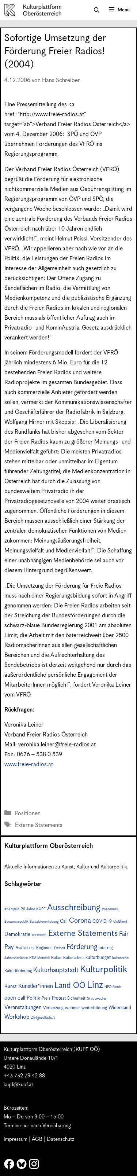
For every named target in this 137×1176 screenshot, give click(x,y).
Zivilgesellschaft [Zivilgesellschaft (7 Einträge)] (43, 1017)
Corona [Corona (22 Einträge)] (80, 921)
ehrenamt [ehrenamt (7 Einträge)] (39, 935)
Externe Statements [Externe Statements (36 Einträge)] (83, 933)
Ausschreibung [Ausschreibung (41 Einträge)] (73, 908)
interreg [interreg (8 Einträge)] (106, 947)
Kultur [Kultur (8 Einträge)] (56, 957)
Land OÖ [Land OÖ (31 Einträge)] (69, 985)
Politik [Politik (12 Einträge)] (33, 998)
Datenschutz (60, 1139)
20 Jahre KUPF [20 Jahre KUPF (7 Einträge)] (33, 909)
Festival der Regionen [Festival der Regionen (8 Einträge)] (34, 947)
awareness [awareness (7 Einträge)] (110, 909)
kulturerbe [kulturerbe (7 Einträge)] (120, 958)
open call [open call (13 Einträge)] (14, 998)
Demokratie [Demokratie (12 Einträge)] (17, 934)
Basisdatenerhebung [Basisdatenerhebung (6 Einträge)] (44, 922)
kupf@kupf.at (18, 1085)
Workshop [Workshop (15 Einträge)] (17, 1017)
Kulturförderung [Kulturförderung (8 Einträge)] (18, 971)
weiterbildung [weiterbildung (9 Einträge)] (94, 1008)
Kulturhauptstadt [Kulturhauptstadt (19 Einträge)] (56, 970)
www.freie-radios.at (28, 764)
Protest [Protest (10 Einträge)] (59, 998)
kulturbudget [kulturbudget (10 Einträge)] (98, 957)
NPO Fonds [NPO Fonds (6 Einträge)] (112, 987)
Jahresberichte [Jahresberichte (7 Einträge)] (16, 958)
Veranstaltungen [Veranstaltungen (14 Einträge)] (23, 1007)
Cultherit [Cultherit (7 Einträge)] (120, 921)
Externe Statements (38, 825)
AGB (37, 1139)
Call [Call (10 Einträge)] (64, 921)
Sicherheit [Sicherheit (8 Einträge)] (76, 998)
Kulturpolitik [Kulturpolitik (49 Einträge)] (103, 969)
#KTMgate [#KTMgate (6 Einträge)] (11, 909)
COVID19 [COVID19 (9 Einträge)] (102, 921)
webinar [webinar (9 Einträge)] (72, 1008)
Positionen (28, 813)
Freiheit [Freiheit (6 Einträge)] (59, 948)
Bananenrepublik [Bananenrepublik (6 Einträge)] (16, 922)
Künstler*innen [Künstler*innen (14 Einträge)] (35, 986)
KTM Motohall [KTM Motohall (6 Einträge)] (39, 958)
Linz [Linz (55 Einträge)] (95, 985)
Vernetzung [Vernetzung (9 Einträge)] (53, 1008)
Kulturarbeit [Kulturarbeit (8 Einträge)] (73, 957)
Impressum (15, 1139)
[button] (96, 10)
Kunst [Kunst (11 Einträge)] (10, 986)
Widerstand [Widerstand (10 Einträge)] (120, 1008)
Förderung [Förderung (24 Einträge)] (81, 947)
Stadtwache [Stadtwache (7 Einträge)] (96, 998)
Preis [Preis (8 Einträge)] (46, 998)
